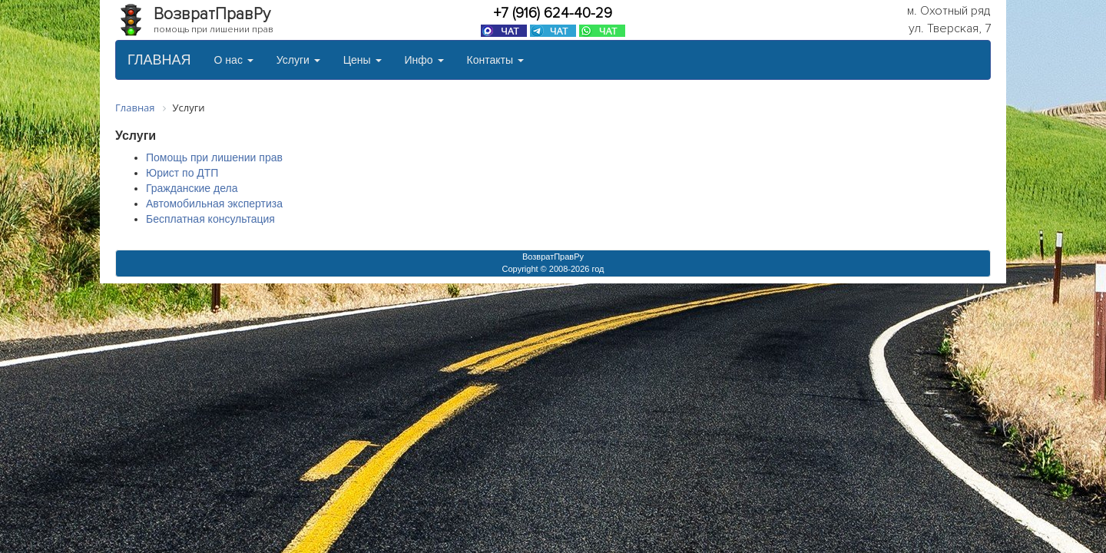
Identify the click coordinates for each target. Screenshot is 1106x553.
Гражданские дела (192, 188)
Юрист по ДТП (182, 173)
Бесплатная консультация (210, 219)
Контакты (495, 60)
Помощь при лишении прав (214, 157)
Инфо (424, 60)
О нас (233, 60)
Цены (362, 60)
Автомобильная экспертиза (214, 203)
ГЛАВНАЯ (159, 60)
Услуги (298, 60)
